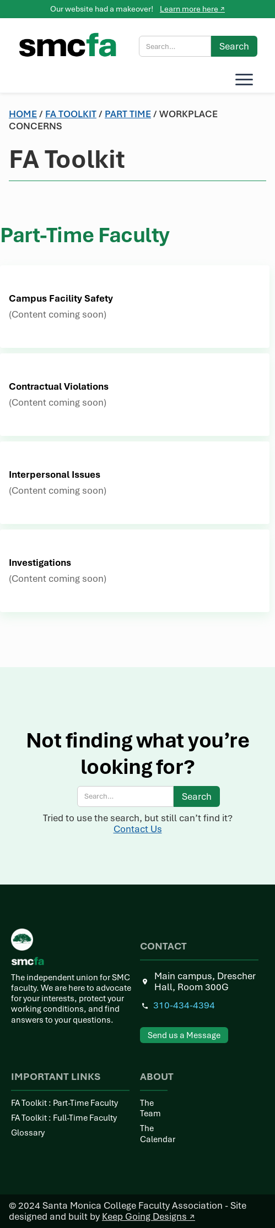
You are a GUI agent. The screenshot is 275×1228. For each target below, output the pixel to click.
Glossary (28, 1133)
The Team (150, 1108)
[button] (242, 79)
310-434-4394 (184, 1005)
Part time (128, 114)
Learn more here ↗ (192, 9)
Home (23, 114)
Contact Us (138, 829)
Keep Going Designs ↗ (148, 1216)
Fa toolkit (70, 114)
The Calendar (154, 1133)
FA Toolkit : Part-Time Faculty (64, 1103)
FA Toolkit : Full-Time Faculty (64, 1118)
